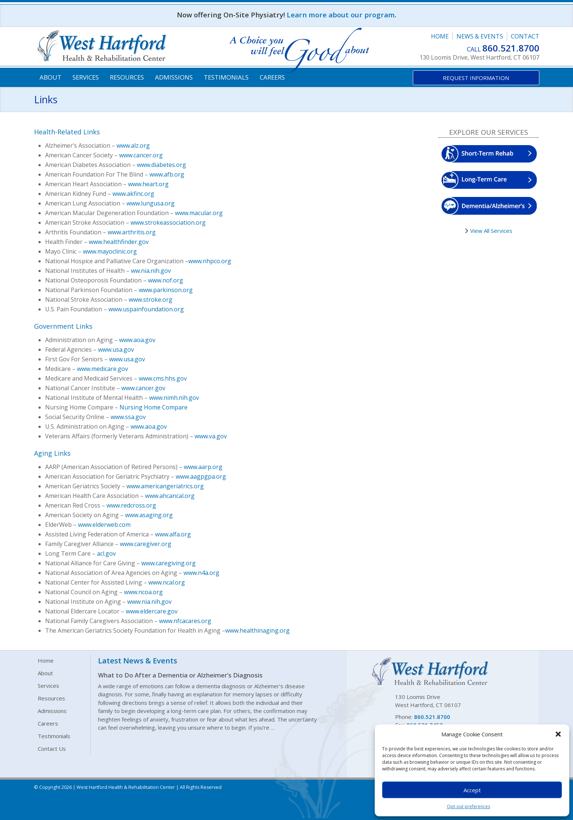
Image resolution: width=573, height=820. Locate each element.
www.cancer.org (141, 155)
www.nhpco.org (209, 261)
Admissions (174, 77)
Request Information (476, 77)
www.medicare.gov (102, 369)
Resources (127, 77)
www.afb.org (166, 174)
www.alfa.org (173, 534)
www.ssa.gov (128, 417)
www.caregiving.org (168, 563)
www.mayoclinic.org (110, 251)
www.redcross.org (131, 505)
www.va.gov (211, 436)
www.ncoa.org (143, 592)
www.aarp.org (203, 467)
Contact (525, 36)
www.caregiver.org (145, 544)
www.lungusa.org (151, 203)
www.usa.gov (116, 349)
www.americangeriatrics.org (165, 486)
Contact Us (52, 748)
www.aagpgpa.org (201, 476)
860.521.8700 (510, 48)
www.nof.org (165, 280)
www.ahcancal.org (170, 496)
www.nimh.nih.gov (174, 398)
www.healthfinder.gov (119, 242)
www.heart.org (148, 184)
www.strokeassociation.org (168, 222)
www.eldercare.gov (152, 611)
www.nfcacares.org (185, 621)
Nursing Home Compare (153, 407)
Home (440, 36)
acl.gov (106, 553)
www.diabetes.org (161, 165)
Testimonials (226, 77)
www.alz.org (133, 145)
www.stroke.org (150, 299)
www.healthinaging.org (257, 630)
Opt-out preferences (468, 806)
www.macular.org (199, 213)
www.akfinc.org (133, 194)
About (50, 77)
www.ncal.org (166, 582)
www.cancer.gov (143, 388)
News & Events (479, 36)
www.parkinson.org (166, 290)
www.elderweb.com (104, 525)
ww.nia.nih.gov (151, 271)
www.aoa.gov (137, 340)
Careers (272, 77)
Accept (472, 790)
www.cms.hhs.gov (163, 378)
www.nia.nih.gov (149, 602)
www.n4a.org (201, 573)
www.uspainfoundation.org (146, 309)
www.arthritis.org (132, 232)
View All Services (490, 230)
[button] (558, 734)
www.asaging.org (149, 515)
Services (86, 77)
